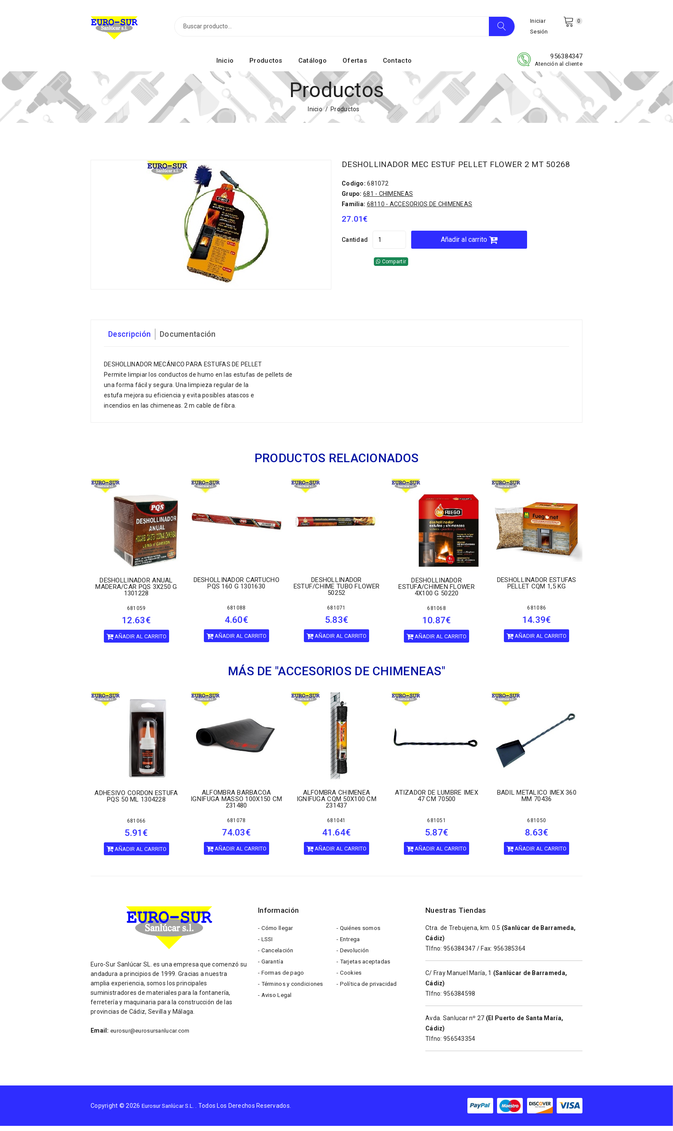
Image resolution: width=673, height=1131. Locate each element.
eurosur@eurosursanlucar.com (153, 1035)
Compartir (391, 275)
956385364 (510, 953)
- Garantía (272, 972)
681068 (436, 613)
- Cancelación (277, 960)
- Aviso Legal (276, 1011)
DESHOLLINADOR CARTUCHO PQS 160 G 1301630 (236, 588)
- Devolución (353, 960)
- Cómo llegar (277, 934)
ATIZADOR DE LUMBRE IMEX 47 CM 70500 (436, 801)
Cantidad (355, 253)
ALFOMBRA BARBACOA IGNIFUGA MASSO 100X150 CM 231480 (236, 804)
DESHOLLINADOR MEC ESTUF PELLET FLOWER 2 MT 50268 (457, 173)
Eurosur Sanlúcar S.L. (171, 1110)
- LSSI (266, 947)
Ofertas (355, 66)
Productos (265, 66)
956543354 (459, 1043)
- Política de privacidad (368, 998)
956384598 (459, 998)
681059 (136, 613)
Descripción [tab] (131, 339)
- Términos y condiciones (293, 998)
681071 (336, 613)
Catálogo (312, 66)
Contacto (397, 66)
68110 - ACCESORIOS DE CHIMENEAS (420, 217)
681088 (236, 613)
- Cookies (349, 985)
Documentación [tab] (195, 339)
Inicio (225, 66)
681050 (536, 826)
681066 (136, 826)
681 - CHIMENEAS (388, 207)
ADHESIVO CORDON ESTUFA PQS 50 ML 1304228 (136, 801)
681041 (336, 826)
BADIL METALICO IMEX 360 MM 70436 (536, 801)
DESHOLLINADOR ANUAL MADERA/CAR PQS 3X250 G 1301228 (136, 592)
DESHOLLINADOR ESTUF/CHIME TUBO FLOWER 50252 (336, 591)
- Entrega (349, 947)
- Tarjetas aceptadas (365, 972)
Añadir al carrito (496, 253)
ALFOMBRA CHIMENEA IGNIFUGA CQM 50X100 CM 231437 (336, 804)
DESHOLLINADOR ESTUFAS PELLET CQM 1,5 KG (536, 588)
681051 (436, 826)
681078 (236, 826)
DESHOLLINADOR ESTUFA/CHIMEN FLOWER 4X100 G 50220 (436, 592)
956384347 (566, 61)
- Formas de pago (282, 985)
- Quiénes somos (360, 934)
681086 (536, 613)
